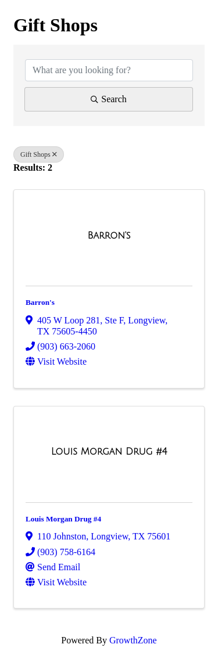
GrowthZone (133, 640)
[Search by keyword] (109, 70)
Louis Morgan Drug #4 (63, 518)
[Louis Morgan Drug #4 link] (109, 452)
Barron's (40, 302)
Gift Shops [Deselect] (38, 154)
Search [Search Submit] (109, 99)
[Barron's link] (108, 236)
